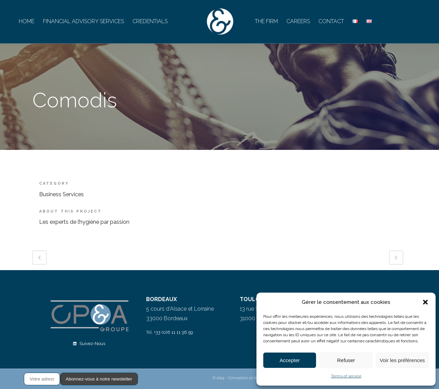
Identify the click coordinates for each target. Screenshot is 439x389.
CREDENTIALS (150, 21)
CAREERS (298, 21)
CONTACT (331, 21)
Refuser (346, 360)
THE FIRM (266, 21)
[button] (425, 302)
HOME (26, 21)
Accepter (290, 360)
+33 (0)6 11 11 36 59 (173, 332)
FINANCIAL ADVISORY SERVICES (83, 21)
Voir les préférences (402, 360)
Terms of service (346, 376)
